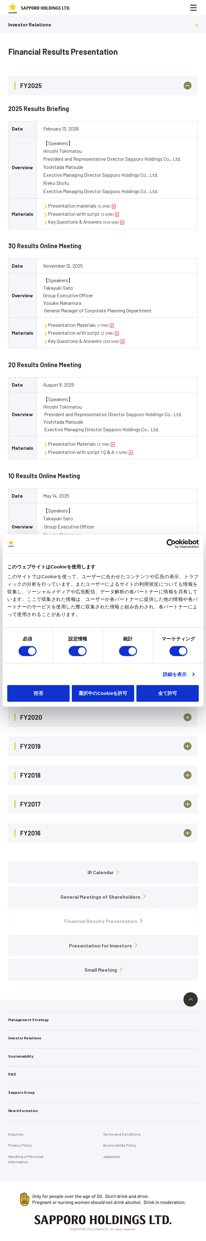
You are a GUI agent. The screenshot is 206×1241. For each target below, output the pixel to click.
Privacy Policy (20, 1145)
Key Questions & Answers (83, 222)
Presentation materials (79, 206)
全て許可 (167, 693)
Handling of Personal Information (25, 1159)
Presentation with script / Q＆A (87, 452)
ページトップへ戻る (190, 999)
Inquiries (16, 1134)
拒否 (38, 693)
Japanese (111, 1156)
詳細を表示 (175, 674)
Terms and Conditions (122, 1134)
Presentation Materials (78, 325)
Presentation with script (80, 214)
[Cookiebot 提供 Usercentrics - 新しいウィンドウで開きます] (171, 543)
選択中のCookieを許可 (102, 693)
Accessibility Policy (119, 1145)
